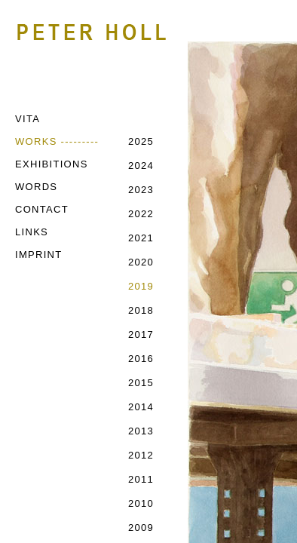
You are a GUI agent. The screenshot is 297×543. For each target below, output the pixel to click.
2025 (141, 141)
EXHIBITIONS (51, 164)
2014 (141, 407)
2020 (141, 262)
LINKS (31, 232)
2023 (141, 189)
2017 (141, 334)
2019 (141, 286)
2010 (141, 503)
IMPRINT (39, 254)
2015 (141, 382)
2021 (141, 238)
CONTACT (42, 209)
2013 (141, 431)
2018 (141, 310)
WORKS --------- (57, 141)
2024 (141, 165)
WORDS (36, 186)
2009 (141, 527)
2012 (141, 455)
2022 (141, 213)
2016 (141, 358)
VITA (27, 118)
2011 (141, 479)
